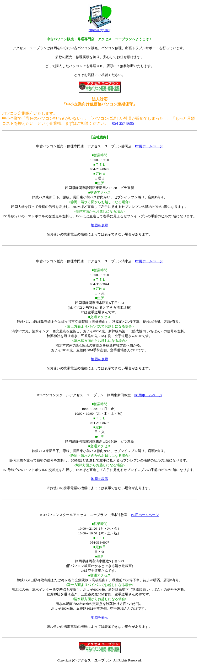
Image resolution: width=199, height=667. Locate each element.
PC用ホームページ (149, 146)
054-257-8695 (123, 123)
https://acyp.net (99, 30)
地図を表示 (99, 225)
